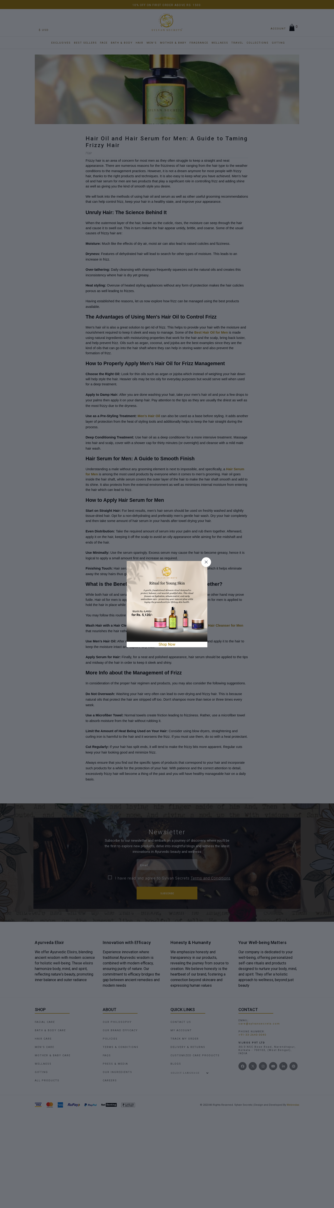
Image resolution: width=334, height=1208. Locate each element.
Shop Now (167, 644)
